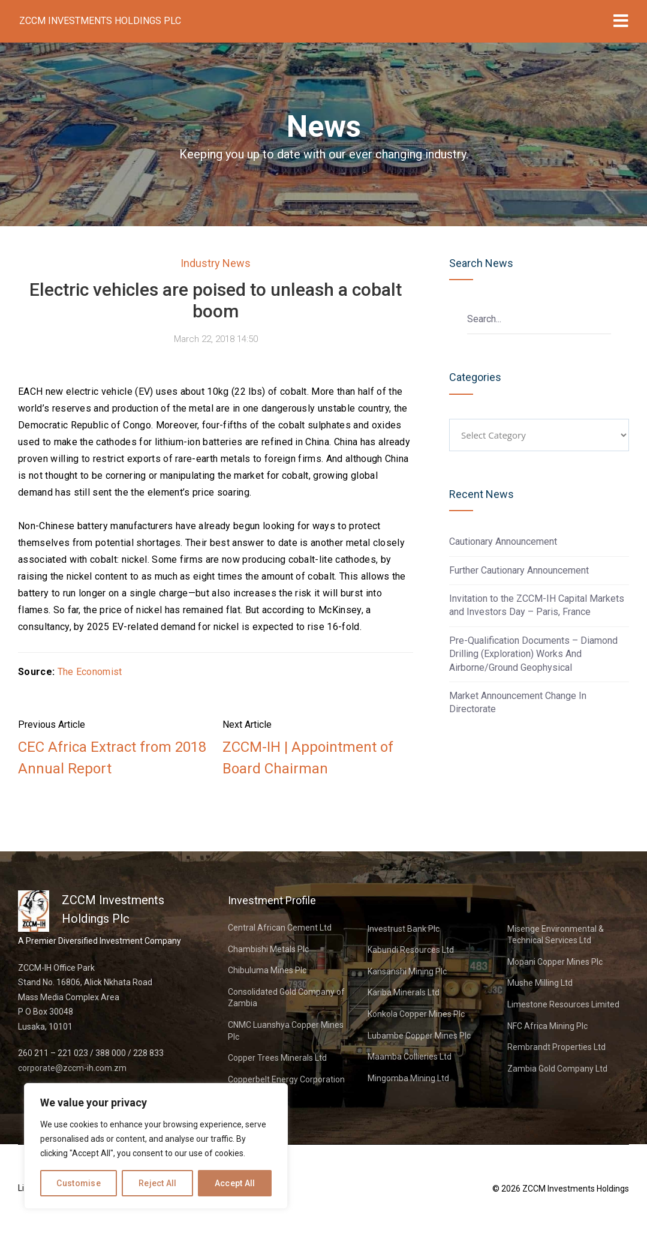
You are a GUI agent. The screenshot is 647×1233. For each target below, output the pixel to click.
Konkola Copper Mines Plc (416, 1014)
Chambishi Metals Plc (268, 949)
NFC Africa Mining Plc (547, 1026)
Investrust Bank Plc (404, 929)
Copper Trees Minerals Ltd (277, 1058)
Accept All (235, 1183)
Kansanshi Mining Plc (407, 971)
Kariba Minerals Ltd (404, 992)
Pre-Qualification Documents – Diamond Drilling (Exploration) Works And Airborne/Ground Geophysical (533, 654)
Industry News (215, 263)
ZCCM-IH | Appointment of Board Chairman (307, 758)
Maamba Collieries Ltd (410, 1056)
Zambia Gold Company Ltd (557, 1068)
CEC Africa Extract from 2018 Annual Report (112, 758)
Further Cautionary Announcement (519, 570)
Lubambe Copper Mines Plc (419, 1035)
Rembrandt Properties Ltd (556, 1047)
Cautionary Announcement (503, 541)
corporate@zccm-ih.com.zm (72, 1068)
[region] (156, 1146)
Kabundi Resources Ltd (411, 950)
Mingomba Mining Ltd (408, 1078)
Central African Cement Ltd (280, 927)
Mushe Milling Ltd (540, 983)
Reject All (158, 1183)
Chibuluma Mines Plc (267, 970)
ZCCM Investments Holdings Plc (100, 20)
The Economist (90, 671)
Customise (78, 1183)
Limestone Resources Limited (563, 1004)
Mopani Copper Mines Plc (555, 962)
